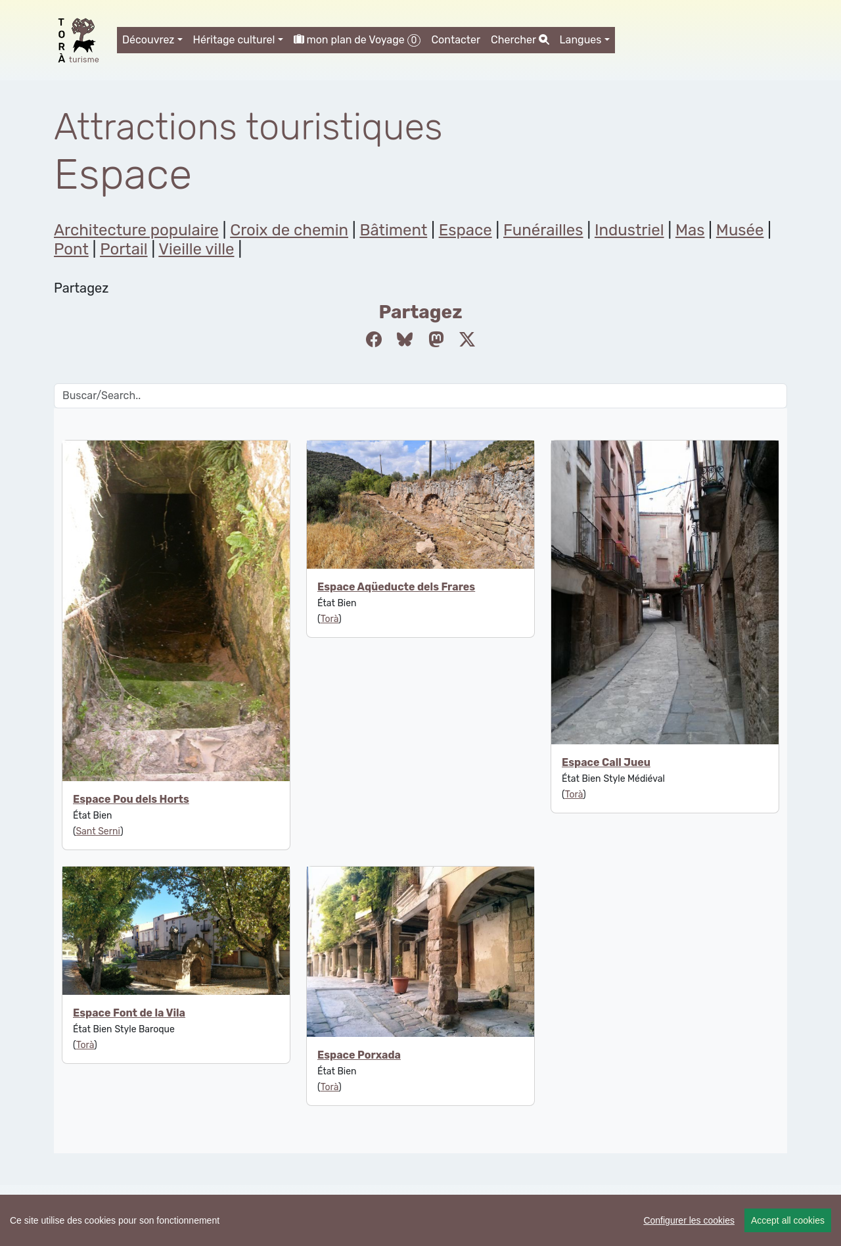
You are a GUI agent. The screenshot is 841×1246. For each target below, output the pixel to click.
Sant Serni (98, 831)
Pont (71, 249)
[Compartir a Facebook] (374, 340)
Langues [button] (581, 40)
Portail (123, 249)
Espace (465, 230)
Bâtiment (393, 230)
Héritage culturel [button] (234, 40)
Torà (329, 619)
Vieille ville (196, 249)
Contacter (455, 40)
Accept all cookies (788, 1220)
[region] (420, 1220)
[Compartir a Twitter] (467, 340)
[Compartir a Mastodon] (436, 340)
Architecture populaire (136, 230)
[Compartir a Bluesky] (405, 340)
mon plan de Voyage (357, 40)
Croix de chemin (289, 230)
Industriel (629, 230)
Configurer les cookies (689, 1220)
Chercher (520, 40)
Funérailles (543, 230)
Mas (690, 230)
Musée (740, 230)
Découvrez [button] (148, 40)
